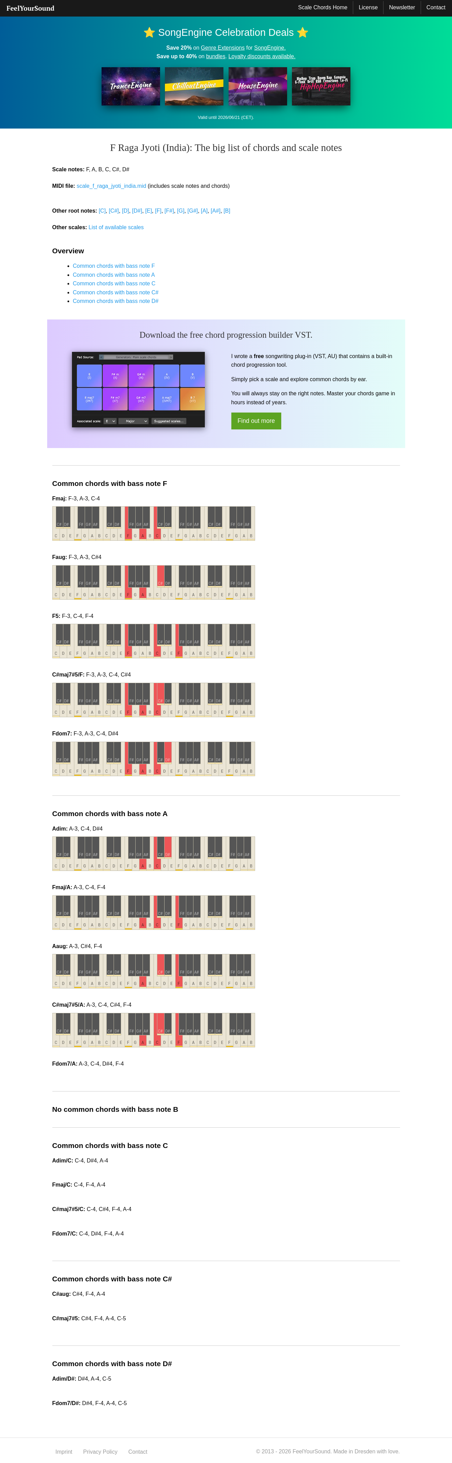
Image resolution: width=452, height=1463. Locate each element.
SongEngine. (270, 48)
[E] (148, 211)
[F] (158, 211)
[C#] (114, 211)
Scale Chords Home (322, 7)
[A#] (215, 211)
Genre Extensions (223, 48)
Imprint (63, 1452)
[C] (102, 211)
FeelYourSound (30, 8)
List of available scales (116, 227)
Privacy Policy (100, 1452)
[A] (204, 211)
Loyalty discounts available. (262, 56)
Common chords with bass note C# (116, 292)
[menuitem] (30, 8)
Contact (436, 7)
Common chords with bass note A (114, 275)
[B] (226, 211)
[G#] (192, 211)
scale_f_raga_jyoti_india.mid (111, 186)
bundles (215, 56)
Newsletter (402, 7)
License (368, 7)
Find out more (256, 420)
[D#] (137, 211)
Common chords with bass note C (114, 283)
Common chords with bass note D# (116, 301)
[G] (180, 211)
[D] (125, 211)
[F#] (169, 211)
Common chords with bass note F (114, 266)
